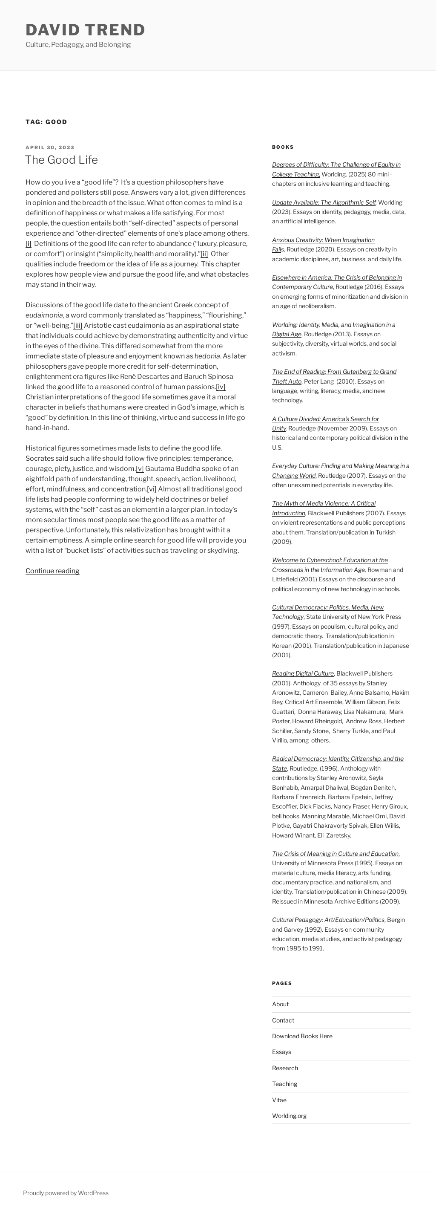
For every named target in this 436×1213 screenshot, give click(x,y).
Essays (281, 1051)
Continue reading (53, 571)
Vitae (279, 1099)
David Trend (86, 29)
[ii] (204, 254)
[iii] (78, 325)
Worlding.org (289, 1115)
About (280, 1004)
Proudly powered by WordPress (66, 1192)
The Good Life (61, 159)
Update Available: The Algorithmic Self (324, 202)
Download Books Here (302, 1036)
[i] (29, 244)
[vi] (152, 489)
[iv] (221, 387)
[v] (140, 469)
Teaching (284, 1083)
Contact (283, 1020)
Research (285, 1067)
